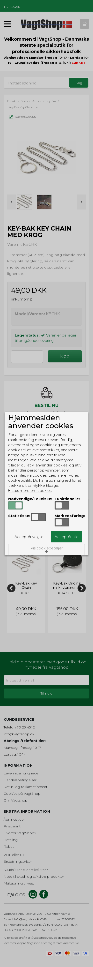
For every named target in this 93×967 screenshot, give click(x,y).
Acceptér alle (67, 536)
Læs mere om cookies (29, 491)
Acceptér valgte (28, 536)
